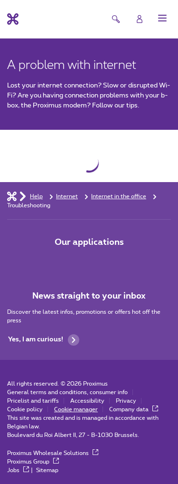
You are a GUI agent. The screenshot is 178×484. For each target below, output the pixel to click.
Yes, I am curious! (43, 340)
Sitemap (47, 470)
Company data (133, 409)
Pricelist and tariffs (33, 401)
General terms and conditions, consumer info (67, 392)
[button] (162, 18)
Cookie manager (76, 409)
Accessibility (87, 401)
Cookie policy (25, 409)
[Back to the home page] (13, 19)
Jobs (18, 470)
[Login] (139, 19)
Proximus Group (33, 462)
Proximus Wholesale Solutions (52, 453)
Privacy (126, 401)
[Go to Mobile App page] (62, 262)
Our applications (89, 242)
